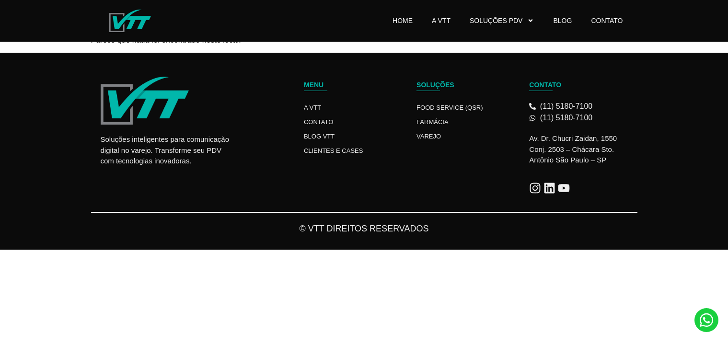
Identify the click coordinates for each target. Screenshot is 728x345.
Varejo (428, 136)
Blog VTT (319, 136)
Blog (562, 20)
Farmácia (432, 122)
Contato (607, 20)
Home (403, 20)
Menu (314, 85)
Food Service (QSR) (449, 107)
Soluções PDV (502, 20)
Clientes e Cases (333, 150)
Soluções (435, 85)
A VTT (441, 20)
